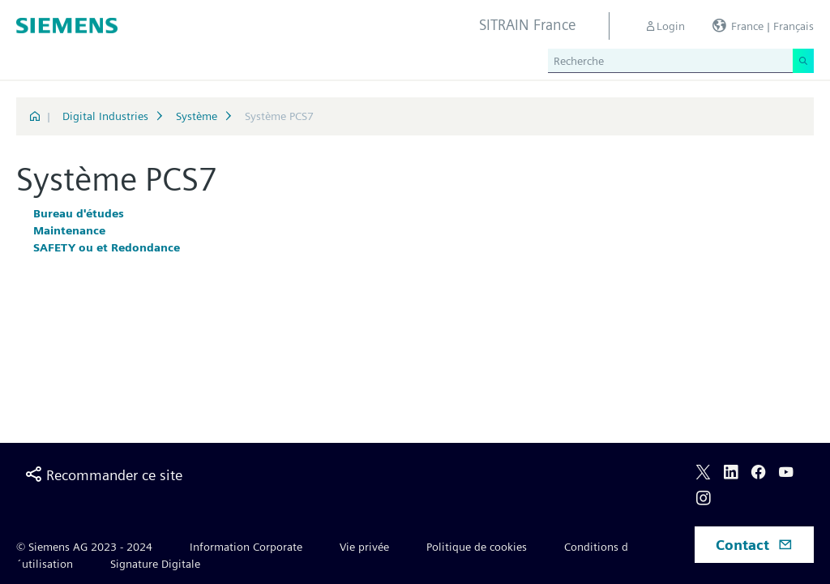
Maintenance (69, 230)
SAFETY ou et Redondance (106, 247)
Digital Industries (105, 116)
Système (196, 116)
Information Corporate (246, 546)
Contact (754, 544)
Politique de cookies (476, 546)
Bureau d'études (78, 213)
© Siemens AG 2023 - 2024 (84, 546)
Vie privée (364, 546)
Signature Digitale (155, 563)
